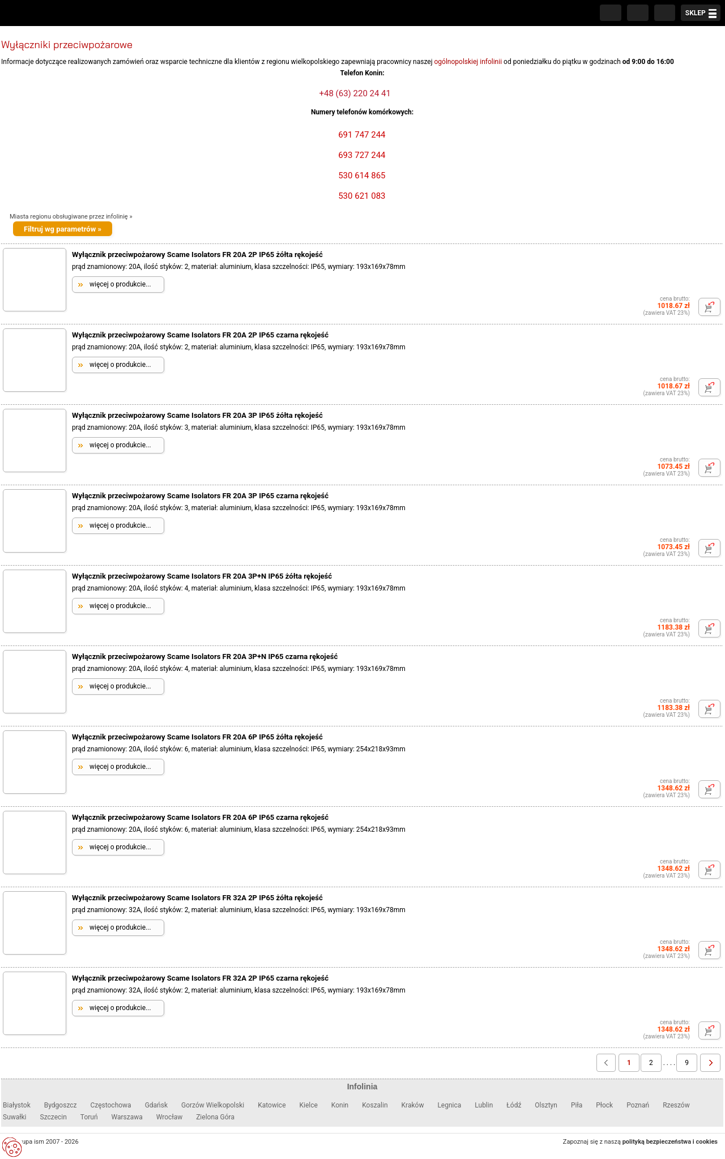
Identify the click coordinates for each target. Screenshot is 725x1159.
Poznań (637, 1105)
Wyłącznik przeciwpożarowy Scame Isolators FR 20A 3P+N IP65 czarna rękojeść (205, 656)
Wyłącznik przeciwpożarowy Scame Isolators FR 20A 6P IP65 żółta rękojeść (197, 737)
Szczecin (53, 1117)
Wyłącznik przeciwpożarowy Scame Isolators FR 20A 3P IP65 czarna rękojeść (200, 495)
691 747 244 (360, 135)
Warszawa (127, 1117)
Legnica (449, 1105)
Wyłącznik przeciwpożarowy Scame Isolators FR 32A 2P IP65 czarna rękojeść (200, 978)
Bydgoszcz (60, 1105)
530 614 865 (360, 175)
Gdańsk (156, 1105)
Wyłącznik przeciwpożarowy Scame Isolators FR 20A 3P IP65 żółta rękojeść (197, 415)
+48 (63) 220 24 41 (355, 93)
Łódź (513, 1105)
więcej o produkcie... (120, 284)
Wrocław (169, 1117)
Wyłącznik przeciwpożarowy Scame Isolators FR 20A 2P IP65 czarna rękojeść (200, 335)
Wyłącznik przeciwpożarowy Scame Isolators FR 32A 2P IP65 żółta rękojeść (197, 897)
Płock (604, 1105)
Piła (576, 1105)
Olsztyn (546, 1105)
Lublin (484, 1105)
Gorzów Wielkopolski (212, 1105)
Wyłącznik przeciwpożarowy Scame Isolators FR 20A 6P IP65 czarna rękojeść (200, 817)
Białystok (17, 1105)
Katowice (271, 1105)
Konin (339, 1105)
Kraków (413, 1105)
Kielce (309, 1105)
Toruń (89, 1117)
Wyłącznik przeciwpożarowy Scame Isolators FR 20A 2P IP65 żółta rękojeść (197, 254)
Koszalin (374, 1105)
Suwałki (15, 1117)
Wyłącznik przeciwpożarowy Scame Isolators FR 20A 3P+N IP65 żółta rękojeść (202, 576)
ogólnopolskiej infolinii (468, 62)
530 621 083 (360, 196)
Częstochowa (110, 1105)
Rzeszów (676, 1105)
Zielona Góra (215, 1117)
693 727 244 (360, 155)
